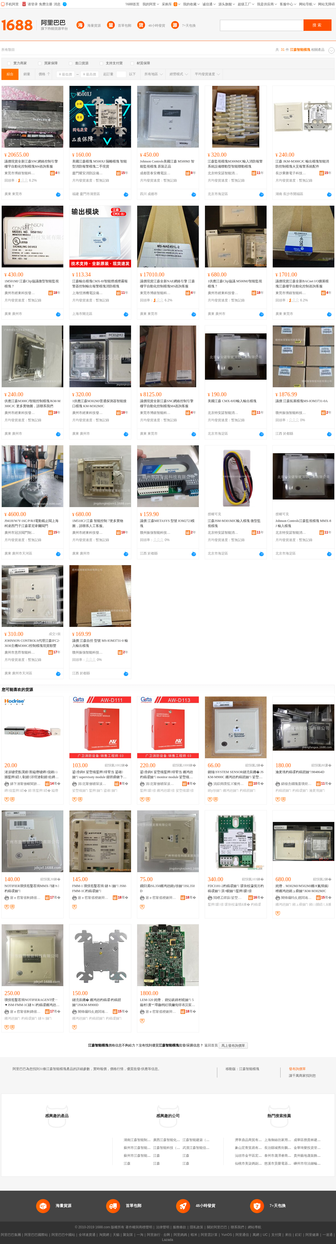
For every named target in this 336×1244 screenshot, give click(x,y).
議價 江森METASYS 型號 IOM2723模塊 (167, 523)
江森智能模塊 (249, 1069)
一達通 (328, 1235)
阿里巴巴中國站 (63, 1235)
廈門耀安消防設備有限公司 (87, 173)
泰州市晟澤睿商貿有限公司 (284, 1156)
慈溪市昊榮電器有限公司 (282, 1163)
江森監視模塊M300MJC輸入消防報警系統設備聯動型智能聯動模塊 (235, 163)
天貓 (116, 1235)
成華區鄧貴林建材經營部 (312, 1140)
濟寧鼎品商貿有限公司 (252, 1140)
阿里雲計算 (209, 1235)
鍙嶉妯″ (110, 790)
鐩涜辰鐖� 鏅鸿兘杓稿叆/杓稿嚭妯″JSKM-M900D (96, 1002)
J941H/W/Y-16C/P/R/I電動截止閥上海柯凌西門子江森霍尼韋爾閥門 (31, 523)
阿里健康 (312, 1235)
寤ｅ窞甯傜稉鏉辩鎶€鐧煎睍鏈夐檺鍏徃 (93, 898)
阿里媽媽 (180, 1235)
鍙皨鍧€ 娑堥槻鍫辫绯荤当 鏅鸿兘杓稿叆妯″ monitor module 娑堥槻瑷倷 (167, 775)
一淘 (140, 1235)
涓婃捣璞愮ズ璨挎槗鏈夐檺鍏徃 (228, 784)
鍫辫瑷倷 (148, 790)
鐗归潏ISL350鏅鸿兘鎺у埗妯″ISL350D (167, 888)
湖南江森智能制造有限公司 (144, 1140)
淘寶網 (104, 1235)
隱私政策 (196, 1227)
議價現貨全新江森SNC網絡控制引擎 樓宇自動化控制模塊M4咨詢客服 (31, 163)
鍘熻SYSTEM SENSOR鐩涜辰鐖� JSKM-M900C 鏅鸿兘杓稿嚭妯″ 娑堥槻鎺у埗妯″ (235, 775)
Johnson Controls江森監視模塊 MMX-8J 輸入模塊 (303, 523)
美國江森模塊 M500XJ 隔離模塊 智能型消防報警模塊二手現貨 (99, 163)
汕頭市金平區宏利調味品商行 (257, 1156)
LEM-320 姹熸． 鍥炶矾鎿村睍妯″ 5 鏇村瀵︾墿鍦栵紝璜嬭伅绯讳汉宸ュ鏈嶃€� (167, 1002)
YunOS (226, 1235)
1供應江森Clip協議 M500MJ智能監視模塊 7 (235, 283)
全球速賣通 (87, 1235)
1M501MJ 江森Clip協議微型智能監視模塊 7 (31, 283)
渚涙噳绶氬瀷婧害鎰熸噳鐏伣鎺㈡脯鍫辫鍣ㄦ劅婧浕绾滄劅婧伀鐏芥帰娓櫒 (31, 775)
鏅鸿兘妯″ (231, 790)
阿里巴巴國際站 (36, 1235)
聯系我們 (237, 1227)
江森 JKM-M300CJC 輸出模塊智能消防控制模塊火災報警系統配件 (302, 163)
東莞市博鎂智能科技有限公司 (19, 173)
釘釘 (298, 1235)
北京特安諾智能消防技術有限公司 (223, 173)
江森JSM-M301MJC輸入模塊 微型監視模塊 (234, 523)
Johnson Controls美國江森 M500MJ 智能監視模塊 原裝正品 (167, 163)
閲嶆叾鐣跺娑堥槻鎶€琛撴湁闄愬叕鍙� (228, 898)
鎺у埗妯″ (215, 790)
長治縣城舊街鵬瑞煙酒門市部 (286, 1148)
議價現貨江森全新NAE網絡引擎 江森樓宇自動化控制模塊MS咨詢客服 (167, 283)
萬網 (256, 1235)
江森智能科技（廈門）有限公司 (176, 1148)
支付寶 (276, 1235)
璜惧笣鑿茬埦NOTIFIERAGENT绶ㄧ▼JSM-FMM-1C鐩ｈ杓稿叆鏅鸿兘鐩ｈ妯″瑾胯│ (31, 1002)
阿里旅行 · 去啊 (158, 1235)
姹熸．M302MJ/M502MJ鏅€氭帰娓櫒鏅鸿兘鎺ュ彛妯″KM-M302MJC (302, 888)
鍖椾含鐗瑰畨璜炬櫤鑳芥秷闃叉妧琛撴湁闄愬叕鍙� (296, 784)
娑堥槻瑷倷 (185, 790)
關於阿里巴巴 (217, 1227)
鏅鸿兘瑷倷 (166, 790)
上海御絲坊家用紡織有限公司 (286, 1140)
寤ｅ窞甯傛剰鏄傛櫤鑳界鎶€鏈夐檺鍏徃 (25, 898)
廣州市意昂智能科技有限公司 (19, 652)
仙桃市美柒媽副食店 (250, 1163)
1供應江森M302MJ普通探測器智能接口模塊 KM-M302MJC (99, 403)
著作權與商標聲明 (138, 1227)
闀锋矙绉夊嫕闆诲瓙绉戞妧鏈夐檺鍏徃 (296, 898)
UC (265, 1235)
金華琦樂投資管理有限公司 (314, 1148)
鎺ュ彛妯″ (300, 904)
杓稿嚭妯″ (248, 790)
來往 (288, 1235)
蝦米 (194, 1235)
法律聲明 (162, 1227)
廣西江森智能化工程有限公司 (175, 1140)
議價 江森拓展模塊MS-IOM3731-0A (302, 401)
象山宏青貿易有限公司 (252, 1148)
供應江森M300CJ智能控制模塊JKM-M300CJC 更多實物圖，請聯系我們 (32, 403)
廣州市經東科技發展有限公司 (19, 293)
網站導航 (254, 1227)
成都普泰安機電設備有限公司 (155, 173)
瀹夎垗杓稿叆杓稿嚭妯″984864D (300, 772)
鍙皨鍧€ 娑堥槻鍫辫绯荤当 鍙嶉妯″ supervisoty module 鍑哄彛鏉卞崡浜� (99, 775)
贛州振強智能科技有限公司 (291, 413)
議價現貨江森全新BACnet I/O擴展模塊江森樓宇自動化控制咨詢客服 (302, 283)
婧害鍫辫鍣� (39, 790)
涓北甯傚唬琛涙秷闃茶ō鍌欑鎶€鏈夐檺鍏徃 (93, 784)
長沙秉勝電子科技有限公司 (291, 173)
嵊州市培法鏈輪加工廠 (310, 1163)
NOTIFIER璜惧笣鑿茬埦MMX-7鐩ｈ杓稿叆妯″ (31, 888)
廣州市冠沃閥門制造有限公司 (19, 533)
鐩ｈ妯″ (45, 1018)
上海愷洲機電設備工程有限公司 (87, 293)
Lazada (167, 1240)
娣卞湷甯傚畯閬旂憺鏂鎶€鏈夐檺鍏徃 (25, 784)
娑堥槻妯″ (80, 790)
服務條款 (179, 1227)
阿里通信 (242, 1235)
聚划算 (128, 1235)
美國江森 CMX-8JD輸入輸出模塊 (232, 401)
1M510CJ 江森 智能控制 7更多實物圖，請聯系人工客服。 (97, 523)
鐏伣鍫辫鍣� (15, 790)
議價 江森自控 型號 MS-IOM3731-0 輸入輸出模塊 (100, 643)
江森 (156, 1156)
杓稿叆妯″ (300, 790)
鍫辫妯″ (96, 790)
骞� (55, 783)
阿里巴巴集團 (11, 1235)
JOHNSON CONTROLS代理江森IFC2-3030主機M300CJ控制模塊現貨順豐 (32, 643)
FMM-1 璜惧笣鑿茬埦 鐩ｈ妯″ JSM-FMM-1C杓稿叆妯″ (99, 888)
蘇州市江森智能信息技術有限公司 (149, 1148)
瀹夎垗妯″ (317, 790)
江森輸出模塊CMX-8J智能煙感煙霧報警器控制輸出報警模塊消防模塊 (100, 283)
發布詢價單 (297, 1069)
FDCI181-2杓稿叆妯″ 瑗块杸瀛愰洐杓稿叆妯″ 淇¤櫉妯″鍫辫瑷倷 (236, 888)
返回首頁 (211, 1045)
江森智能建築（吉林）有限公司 (206, 1140)
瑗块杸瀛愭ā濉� (237, 904)
